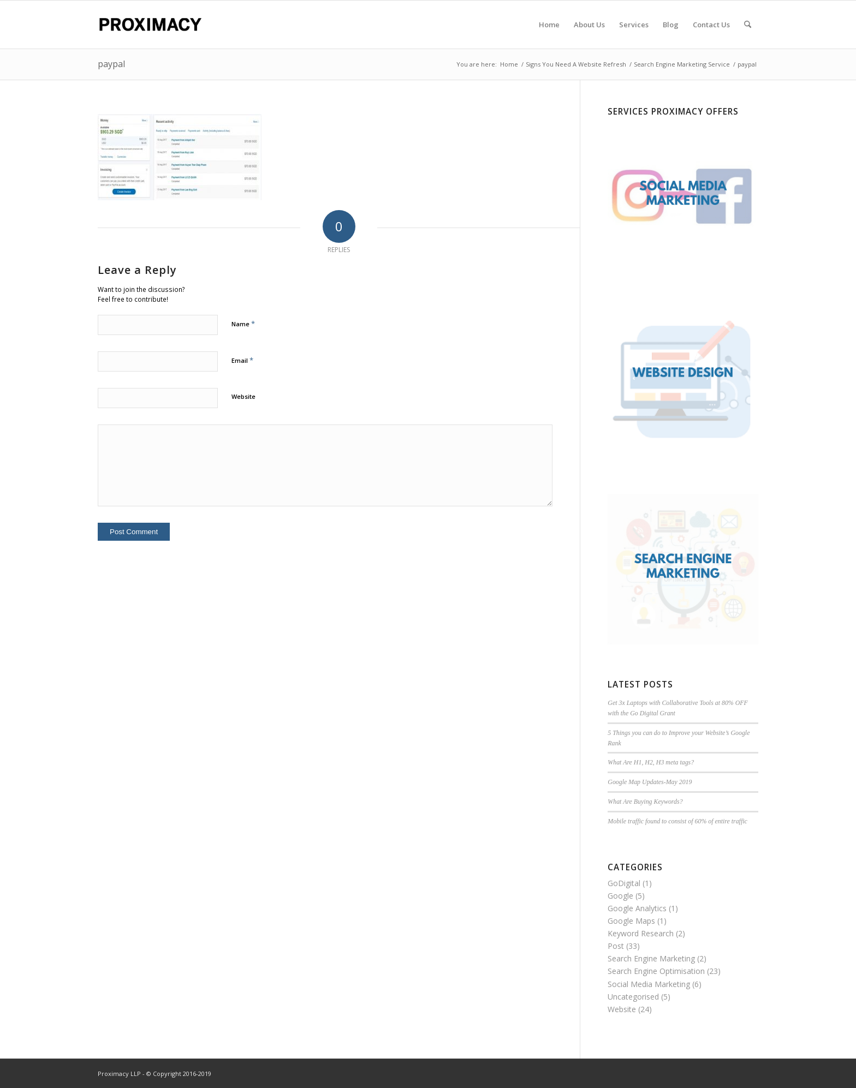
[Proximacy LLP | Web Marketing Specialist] (150, 25)
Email (242, 360)
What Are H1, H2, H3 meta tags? (651, 762)
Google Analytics (637, 908)
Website (243, 396)
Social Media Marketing (649, 984)
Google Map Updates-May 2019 (650, 782)
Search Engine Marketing (651, 958)
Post (616, 946)
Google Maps (631, 921)
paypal (111, 64)
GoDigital (624, 883)
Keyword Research (641, 933)
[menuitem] (549, 25)
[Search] (747, 25)
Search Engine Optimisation (656, 971)
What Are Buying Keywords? (645, 801)
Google (620, 895)
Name (243, 323)
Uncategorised (633, 996)
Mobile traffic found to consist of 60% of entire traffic (677, 821)
